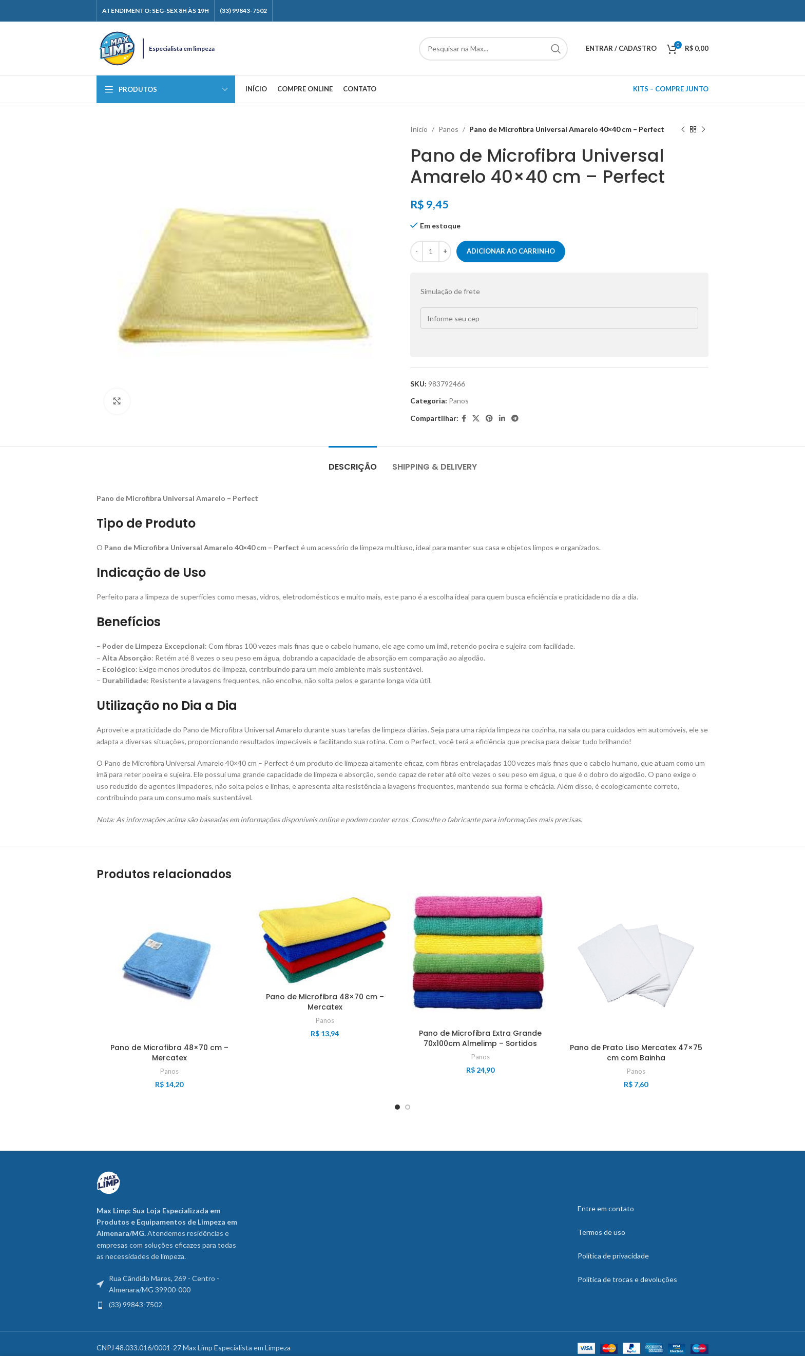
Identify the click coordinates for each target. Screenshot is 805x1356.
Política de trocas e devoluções (627, 1279)
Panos (448, 129)
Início (419, 129)
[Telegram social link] (515, 418)
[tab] (353, 461)
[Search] (493, 49)
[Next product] (703, 129)
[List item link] (167, 1304)
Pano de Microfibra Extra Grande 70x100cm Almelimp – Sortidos (480, 1038)
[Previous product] (683, 129)
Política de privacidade (613, 1255)
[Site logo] (117, 47)
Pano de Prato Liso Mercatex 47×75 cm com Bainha (636, 1052)
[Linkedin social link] (502, 418)
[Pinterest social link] (489, 418)
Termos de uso (601, 1232)
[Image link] (108, 1181)
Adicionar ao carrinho (511, 251)
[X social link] (476, 418)
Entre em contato (606, 1208)
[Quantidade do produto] (430, 251)
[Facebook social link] (463, 418)
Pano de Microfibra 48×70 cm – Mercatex (169, 1052)
